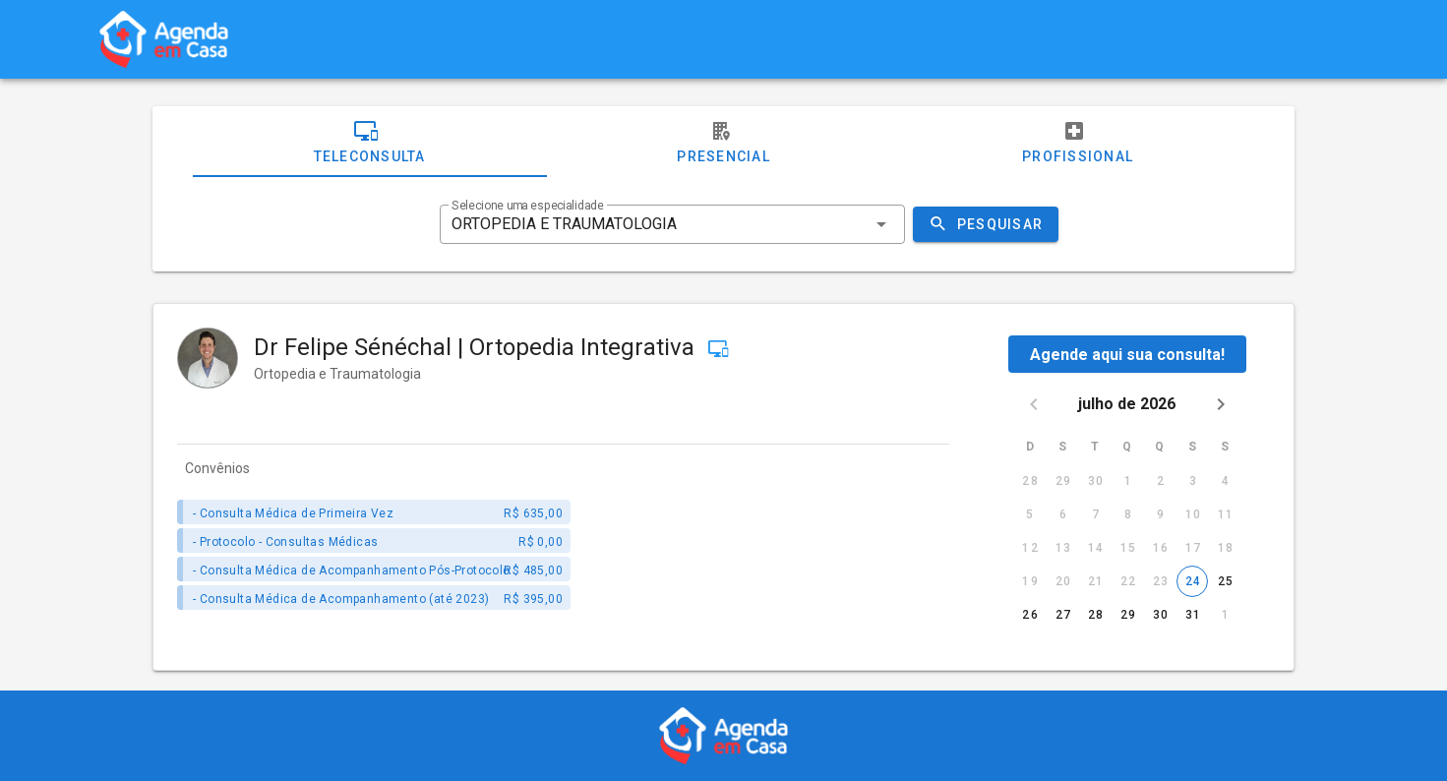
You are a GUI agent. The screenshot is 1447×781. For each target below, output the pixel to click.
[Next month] (1220, 404)
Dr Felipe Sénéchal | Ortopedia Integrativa (477, 347)
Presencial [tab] (723, 141)
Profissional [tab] (1077, 141)
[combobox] (672, 224)
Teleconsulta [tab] (370, 141)
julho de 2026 (1127, 403)
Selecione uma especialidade (528, 205)
